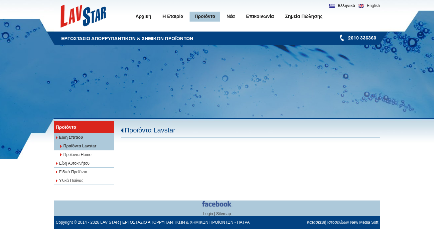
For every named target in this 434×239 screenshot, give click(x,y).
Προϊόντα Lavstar (150, 130)
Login (208, 213)
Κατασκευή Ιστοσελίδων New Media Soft (342, 222)
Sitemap (223, 213)
